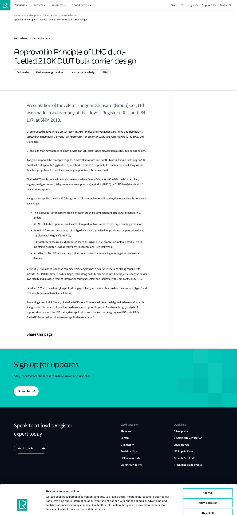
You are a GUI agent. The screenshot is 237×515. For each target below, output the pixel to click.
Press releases (69, 15)
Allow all (208, 472)
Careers (125, 438)
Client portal (181, 431)
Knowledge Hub (32, 15)
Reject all (208, 492)
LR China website (130, 458)
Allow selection (207, 482)
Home (17, 15)
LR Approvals (181, 444)
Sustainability (129, 451)
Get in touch (25, 448)
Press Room (51, 15)
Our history (127, 444)
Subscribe (24, 391)
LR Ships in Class (183, 451)
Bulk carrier (23, 72)
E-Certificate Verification (188, 438)
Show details (214, 508)
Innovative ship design (83, 72)
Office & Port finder (185, 458)
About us (126, 431)
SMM (105, 72)
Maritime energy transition (50, 72)
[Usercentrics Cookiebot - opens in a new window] (22, 508)
